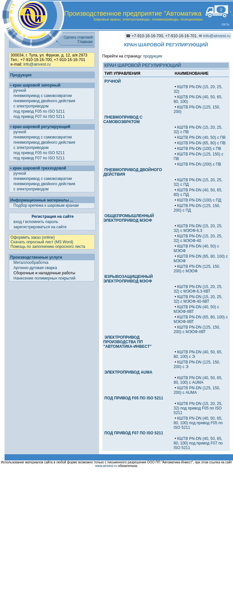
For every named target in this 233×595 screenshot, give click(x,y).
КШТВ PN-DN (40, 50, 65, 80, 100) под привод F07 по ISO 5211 (198, 443)
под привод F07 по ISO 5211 (39, 116)
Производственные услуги (36, 257)
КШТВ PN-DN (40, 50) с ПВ (201, 137)
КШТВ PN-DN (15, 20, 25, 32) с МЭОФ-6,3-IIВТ (198, 289)
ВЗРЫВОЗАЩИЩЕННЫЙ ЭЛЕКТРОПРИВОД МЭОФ (128, 278)
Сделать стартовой (78, 37)
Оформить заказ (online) (32, 237)
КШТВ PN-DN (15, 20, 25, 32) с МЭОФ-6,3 (198, 228)
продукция (152, 56)
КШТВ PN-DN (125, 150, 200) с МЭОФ (197, 268)
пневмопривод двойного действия (44, 101)
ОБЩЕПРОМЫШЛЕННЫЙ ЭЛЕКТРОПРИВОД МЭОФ (128, 218)
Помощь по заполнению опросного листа (47, 246)
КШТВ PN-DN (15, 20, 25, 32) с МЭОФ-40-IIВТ (198, 299)
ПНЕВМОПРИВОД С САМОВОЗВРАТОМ (122, 119)
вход (17, 221)
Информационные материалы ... (41, 200)
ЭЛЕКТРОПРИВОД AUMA (128, 372)
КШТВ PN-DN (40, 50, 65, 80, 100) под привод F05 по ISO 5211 (198, 423)
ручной (20, 90)
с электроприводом (31, 106)
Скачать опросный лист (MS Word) (41, 242)
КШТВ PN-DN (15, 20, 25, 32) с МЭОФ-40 (198, 238)
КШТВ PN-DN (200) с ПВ (199, 164)
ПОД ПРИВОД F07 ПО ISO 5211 (133, 433)
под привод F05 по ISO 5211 (39, 111)
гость (225, 24)
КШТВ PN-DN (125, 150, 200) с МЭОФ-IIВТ (197, 329)
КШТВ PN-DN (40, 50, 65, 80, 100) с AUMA (198, 380)
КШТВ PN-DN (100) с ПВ (199, 148)
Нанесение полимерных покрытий (44, 278)
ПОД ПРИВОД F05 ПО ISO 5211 (133, 398)
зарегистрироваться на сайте (39, 227)
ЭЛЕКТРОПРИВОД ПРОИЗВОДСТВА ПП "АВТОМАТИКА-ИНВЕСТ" (127, 342)
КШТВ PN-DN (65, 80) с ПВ (201, 143)
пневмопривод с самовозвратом (43, 95)
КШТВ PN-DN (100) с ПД (199, 200)
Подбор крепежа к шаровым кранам (46, 205)
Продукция (20, 75)
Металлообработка (30, 262)
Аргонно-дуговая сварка (35, 267)
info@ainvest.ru (216, 36)
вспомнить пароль (41, 221)
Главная (85, 42)
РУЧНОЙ (112, 81)
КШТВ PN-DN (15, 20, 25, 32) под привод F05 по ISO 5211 (198, 408)
